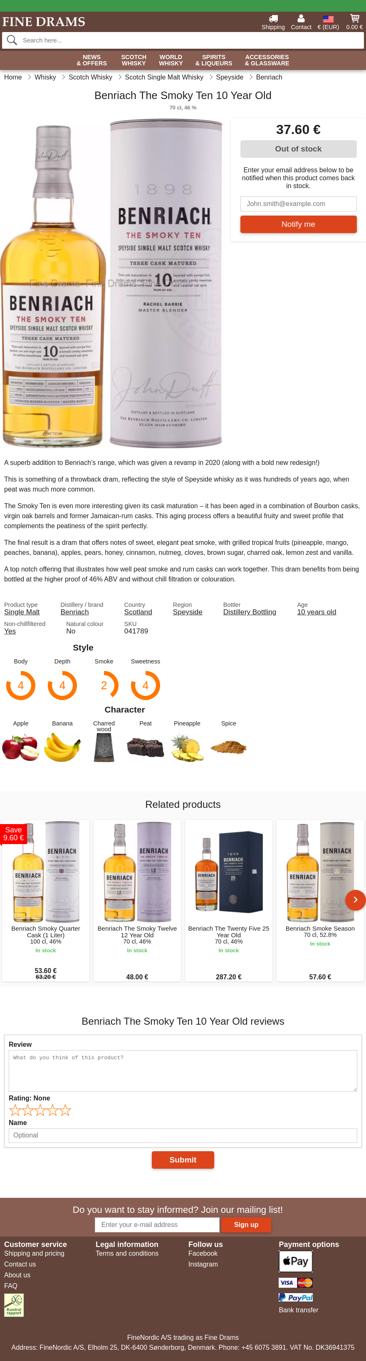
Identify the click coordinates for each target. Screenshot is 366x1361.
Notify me (298, 224)
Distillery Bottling (250, 612)
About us (17, 1275)
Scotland (138, 612)
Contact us (20, 1264)
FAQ (10, 1285)
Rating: (29, 1098)
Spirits (213, 60)
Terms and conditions (127, 1253)
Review (20, 1044)
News (92, 60)
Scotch (133, 60)
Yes (10, 631)
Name (18, 1122)
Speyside (188, 612)
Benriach (74, 612)
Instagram (203, 1264)
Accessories (267, 60)
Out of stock (298, 148)
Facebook (203, 1253)
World (171, 60)
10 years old (316, 612)
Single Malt (22, 612)
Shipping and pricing (34, 1253)
